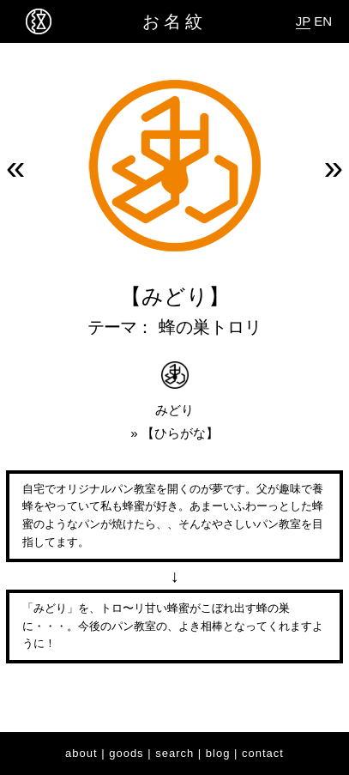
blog (218, 753)
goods (126, 753)
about (81, 753)
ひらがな (180, 433)
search (174, 753)
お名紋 (174, 21)
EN (323, 21)
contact (263, 753)
